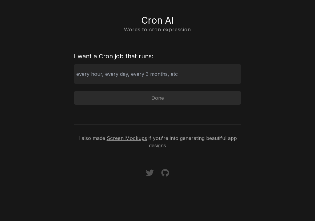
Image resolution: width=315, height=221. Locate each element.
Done (157, 98)
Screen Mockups (127, 138)
